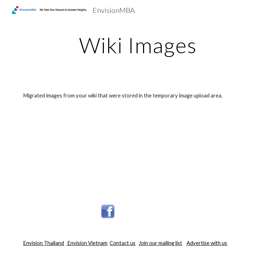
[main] (138, 45)
